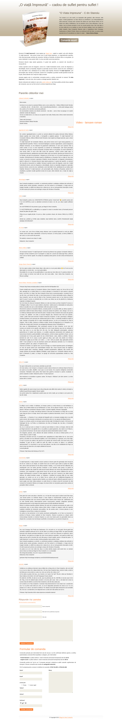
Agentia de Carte (24, 130)
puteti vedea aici (46, 82)
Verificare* (22, 700)
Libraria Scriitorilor (24, 98)
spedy (21, 491)
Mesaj (50, 670)
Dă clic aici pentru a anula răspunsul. (27, 602)
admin (21, 385)
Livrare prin (22, 682)
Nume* (21, 670)
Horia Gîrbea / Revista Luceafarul (28, 282)
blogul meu (49, 53)
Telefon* (22, 688)
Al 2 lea (21, 227)
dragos (21, 525)
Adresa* (22, 694)
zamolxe (21, 564)
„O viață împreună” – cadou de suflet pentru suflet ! (58, 5)
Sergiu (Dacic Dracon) (25, 264)
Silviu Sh (21, 362)
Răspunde (71, 127)
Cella (20, 196)
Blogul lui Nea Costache (66, 717)
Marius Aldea (22, 247)
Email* (21, 676)
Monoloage (22, 179)
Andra (21, 401)
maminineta (22, 457)
